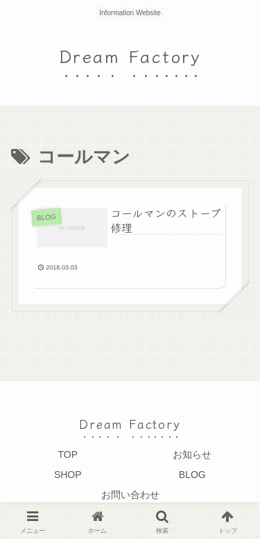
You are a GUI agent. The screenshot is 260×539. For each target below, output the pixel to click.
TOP (68, 454)
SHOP (68, 474)
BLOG (192, 474)
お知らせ (192, 454)
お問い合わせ (130, 494)
